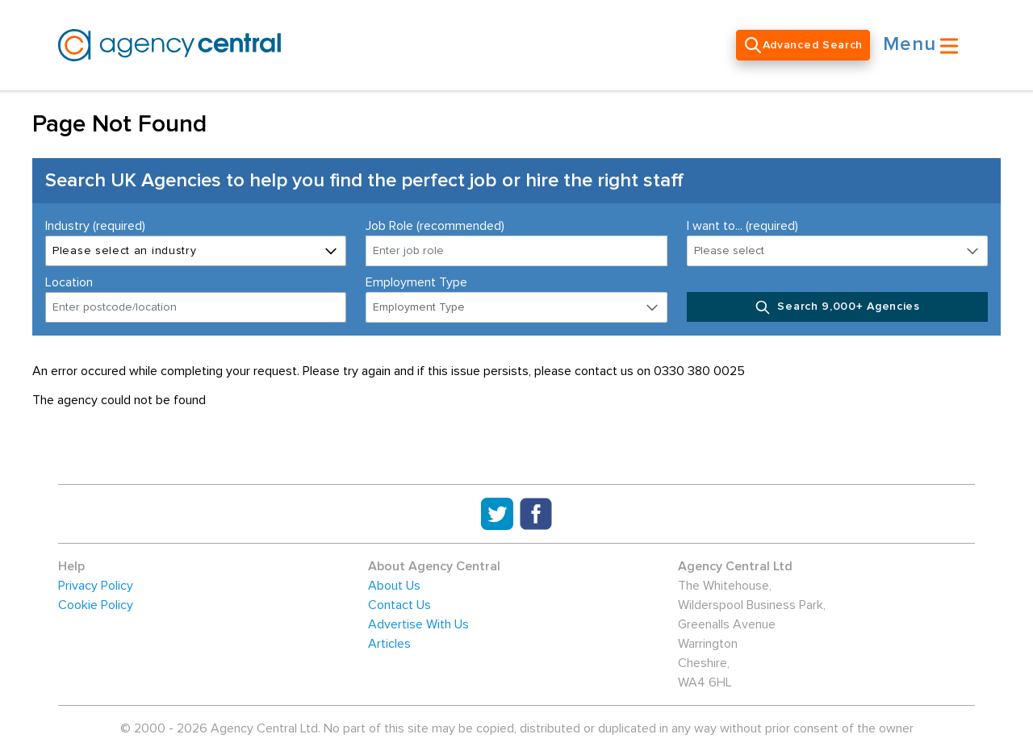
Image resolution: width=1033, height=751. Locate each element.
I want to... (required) (742, 225)
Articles (389, 643)
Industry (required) (95, 225)
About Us (394, 585)
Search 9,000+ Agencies (837, 307)
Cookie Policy (95, 605)
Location (69, 282)
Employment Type (416, 282)
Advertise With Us (418, 624)
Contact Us (399, 605)
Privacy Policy (95, 585)
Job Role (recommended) (435, 225)
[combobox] (195, 307)
